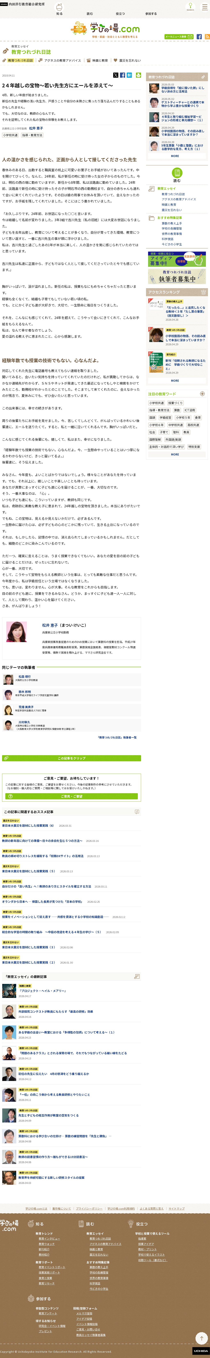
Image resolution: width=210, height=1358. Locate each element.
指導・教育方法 (32, 135)
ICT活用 (190, 410)
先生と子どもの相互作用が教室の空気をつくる (48, 1115)
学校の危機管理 (172, 228)
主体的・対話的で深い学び (166, 447)
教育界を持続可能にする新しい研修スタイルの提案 (51, 1177)
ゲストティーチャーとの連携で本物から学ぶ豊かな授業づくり (182, 104)
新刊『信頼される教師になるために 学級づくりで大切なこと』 (185, 364)
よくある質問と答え (152, 1208)
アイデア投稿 (84, 1319)
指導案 (142, 1238)
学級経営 (165, 417)
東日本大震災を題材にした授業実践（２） (29, 962)
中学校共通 (175, 425)
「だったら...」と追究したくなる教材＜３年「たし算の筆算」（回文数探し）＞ (185, 311)
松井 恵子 (36, 128)
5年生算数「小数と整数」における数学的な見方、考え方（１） (182, 147)
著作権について (61, 1208)
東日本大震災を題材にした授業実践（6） (28, 825)
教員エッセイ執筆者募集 (91, 1335)
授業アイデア (146, 1244)
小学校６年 (156, 425)
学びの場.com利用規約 (121, 1208)
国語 (152, 417)
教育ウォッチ (47, 1244)
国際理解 (155, 439)
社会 (152, 432)
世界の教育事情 (172, 234)
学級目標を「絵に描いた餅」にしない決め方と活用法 (182, 89)
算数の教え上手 (172, 223)
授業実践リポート (49, 1272)
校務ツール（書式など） (153, 1260)
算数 (177, 410)
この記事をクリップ (45, 758)
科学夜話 (167, 239)
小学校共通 (10, 135)
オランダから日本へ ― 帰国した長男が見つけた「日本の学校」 (43, 901)
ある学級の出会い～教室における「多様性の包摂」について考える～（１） (67, 1032)
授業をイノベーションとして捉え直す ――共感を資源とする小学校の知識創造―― (55, 917)
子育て (164, 432)
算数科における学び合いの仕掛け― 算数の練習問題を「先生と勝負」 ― (65, 1136)
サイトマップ (177, 1208)
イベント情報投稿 (87, 1324)
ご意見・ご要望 (45, 796)
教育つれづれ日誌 (20, 60)
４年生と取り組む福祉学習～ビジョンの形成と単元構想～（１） (182, 118)
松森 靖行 (25, 676)
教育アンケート (48, 1313)
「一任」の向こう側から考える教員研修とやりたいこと (54, 1094)
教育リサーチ (47, 1283)
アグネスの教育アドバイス (62, 60)
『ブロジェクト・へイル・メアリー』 (42, 991)
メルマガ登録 (84, 1313)
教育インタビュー (49, 1238)
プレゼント (45, 1331)
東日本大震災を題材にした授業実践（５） (29, 871)
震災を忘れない (129, 60)
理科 (176, 432)
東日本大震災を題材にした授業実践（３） (29, 947)
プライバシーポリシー (89, 1208)
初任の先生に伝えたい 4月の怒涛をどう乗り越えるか (53, 1074)
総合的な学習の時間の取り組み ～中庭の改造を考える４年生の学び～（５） (52, 932)
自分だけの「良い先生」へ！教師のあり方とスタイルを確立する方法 (46, 886)
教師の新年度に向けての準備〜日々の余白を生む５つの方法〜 (42, 841)
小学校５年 (183, 417)
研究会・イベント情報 (52, 1326)
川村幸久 (24, 722)
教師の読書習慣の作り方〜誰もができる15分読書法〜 (53, 1157)
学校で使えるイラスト (151, 1254)
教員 (186, 432)
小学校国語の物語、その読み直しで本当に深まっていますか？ (182, 132)
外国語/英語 (173, 439)
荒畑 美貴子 (26, 707)
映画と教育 (99, 60)
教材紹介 (44, 1254)
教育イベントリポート (52, 1267)
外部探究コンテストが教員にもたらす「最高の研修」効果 (55, 1011)
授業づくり (175, 403)
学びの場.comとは (36, 1208)
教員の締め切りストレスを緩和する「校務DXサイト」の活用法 (42, 856)
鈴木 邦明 (25, 692)
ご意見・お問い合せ (88, 1329)
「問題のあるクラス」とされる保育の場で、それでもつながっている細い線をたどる (72, 1053)
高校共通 (193, 425)
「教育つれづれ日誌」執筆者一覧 (117, 737)
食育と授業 (45, 1278)
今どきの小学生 (172, 244)
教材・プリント (147, 1249)
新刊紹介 (171, 354)
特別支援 (194, 447)
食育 (198, 417)
